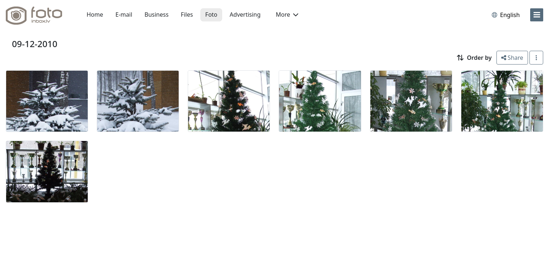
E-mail (124, 14)
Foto (211, 14)
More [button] (287, 14)
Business (157, 14)
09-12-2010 (34, 44)
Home (95, 14)
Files (187, 14)
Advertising (245, 14)
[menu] (536, 14)
